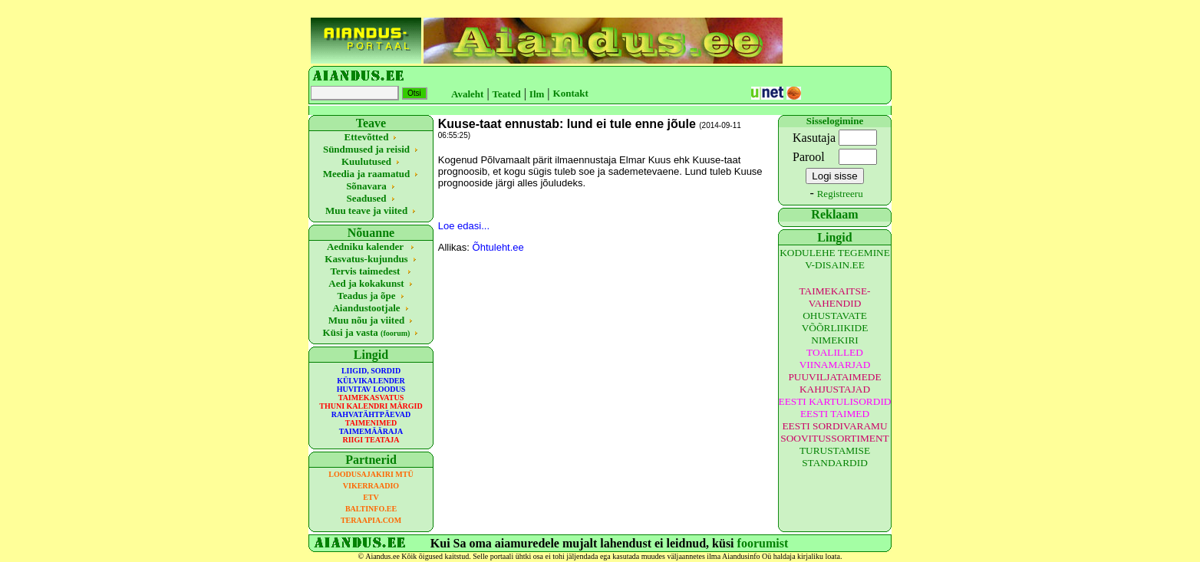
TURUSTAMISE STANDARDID (834, 456)
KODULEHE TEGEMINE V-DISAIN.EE (835, 259)
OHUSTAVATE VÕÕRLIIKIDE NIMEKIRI (835, 328)
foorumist (763, 543)
